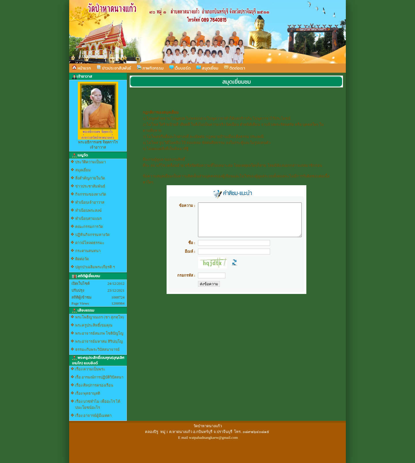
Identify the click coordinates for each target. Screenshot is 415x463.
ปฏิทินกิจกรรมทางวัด (92, 235)
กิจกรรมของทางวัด (90, 194)
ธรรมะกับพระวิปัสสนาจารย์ (97, 349)
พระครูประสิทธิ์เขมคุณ (93, 325)
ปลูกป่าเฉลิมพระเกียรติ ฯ (95, 267)
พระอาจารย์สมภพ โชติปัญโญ (99, 333)
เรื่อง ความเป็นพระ (90, 369)
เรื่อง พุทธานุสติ (87, 393)
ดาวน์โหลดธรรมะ (89, 243)
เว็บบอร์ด (179, 68)
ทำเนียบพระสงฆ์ (88, 210)
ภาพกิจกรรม (150, 68)
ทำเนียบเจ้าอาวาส (89, 202)
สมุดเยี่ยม (207, 68)
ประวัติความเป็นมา (90, 162)
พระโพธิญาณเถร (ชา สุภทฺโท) (99, 317)
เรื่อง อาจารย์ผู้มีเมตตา (93, 415)
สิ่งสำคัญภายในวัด (90, 178)
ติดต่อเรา (234, 68)
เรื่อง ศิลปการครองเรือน (94, 385)
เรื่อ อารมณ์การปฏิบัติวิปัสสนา (99, 377)
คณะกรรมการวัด (89, 226)
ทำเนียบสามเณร (88, 218)
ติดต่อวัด (82, 259)
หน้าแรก (81, 68)
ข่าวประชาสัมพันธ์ (114, 68)
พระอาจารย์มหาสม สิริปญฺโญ (99, 341)
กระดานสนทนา (88, 251)
